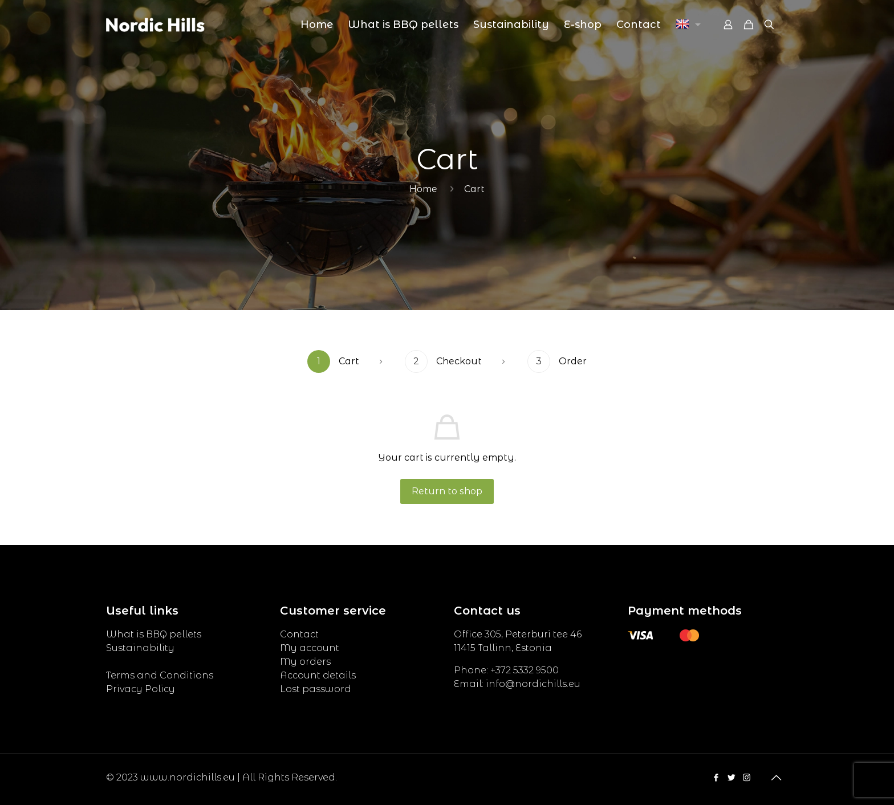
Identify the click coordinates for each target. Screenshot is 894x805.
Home (423, 189)
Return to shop (447, 491)
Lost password (315, 689)
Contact (299, 634)
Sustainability (140, 648)
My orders (305, 661)
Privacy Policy (140, 689)
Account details (318, 675)
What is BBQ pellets (153, 634)
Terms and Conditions (159, 675)
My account (309, 648)
